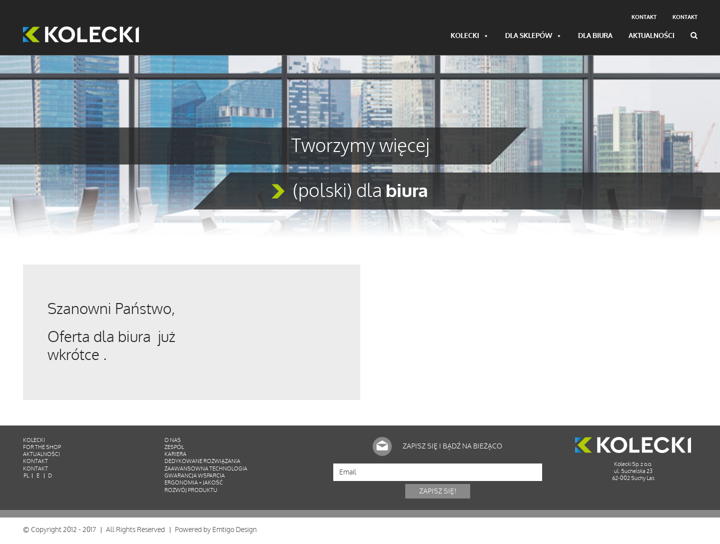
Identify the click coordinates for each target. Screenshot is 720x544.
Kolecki (470, 36)
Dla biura (595, 36)
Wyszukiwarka (694, 35)
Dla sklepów (533, 36)
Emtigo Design (234, 531)
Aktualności (652, 36)
